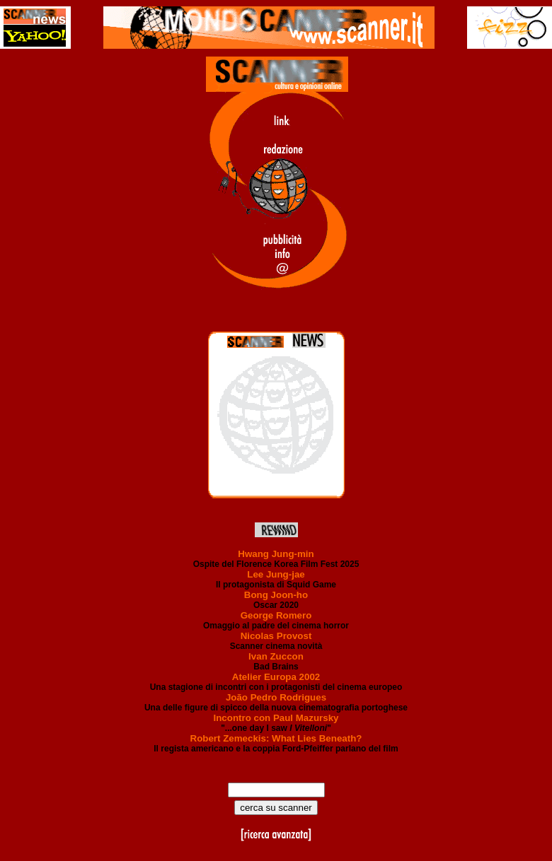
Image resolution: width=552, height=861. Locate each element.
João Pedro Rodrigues (276, 697)
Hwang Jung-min (276, 554)
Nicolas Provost (276, 636)
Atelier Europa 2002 (276, 677)
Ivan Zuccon (276, 656)
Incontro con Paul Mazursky (275, 718)
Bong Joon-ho (276, 595)
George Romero (276, 615)
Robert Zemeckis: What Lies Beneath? (276, 738)
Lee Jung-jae (275, 574)
